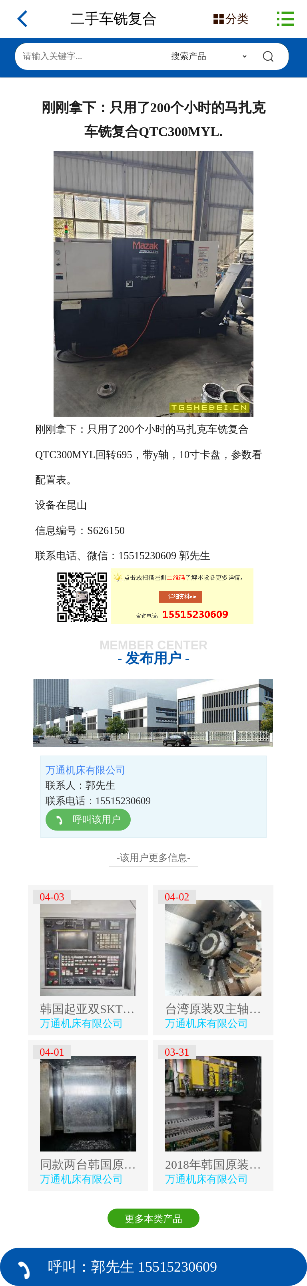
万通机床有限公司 (81, 1023)
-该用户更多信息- (153, 858)
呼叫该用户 (87, 819)
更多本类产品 (153, 1219)
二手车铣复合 (113, 19)
